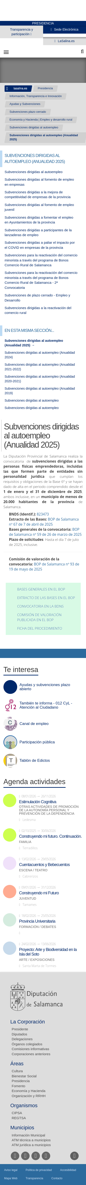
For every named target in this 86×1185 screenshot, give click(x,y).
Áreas (16, 1063)
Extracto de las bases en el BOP (46, 597)
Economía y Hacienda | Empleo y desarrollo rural (41, 119)
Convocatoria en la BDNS (40, 606)
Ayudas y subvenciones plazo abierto (44, 687)
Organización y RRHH (29, 1096)
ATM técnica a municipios (31, 1140)
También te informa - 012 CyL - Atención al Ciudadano (45, 705)
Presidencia (45, 88)
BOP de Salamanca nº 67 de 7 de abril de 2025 (44, 522)
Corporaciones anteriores (31, 1054)
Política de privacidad (39, 1170)
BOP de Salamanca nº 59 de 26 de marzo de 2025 (45, 532)
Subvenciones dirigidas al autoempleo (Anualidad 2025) (44, 137)
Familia (25, 842)
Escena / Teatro (33, 870)
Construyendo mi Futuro (39, 893)
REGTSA (19, 1118)
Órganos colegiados (27, 1044)
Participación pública (37, 742)
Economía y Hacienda (28, 1091)
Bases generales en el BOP (41, 589)
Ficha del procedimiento (39, 628)
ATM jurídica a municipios (31, 1145)
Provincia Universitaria (37, 921)
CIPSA (17, 1113)
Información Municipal (28, 1135)
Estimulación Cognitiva (37, 802)
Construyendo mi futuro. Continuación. (50, 836)
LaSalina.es (66, 41)
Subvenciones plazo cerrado (28, 111)
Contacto (56, 1178)
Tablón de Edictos (34, 761)
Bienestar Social (24, 1076)
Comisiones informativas (30, 1049)
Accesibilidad (68, 1170)
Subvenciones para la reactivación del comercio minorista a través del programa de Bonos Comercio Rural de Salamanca (41, 260)
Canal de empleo (34, 724)
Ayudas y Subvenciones (25, 104)
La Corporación (27, 1022)
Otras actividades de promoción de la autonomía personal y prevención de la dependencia (49, 810)
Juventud (27, 898)
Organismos (24, 1105)
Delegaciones (22, 1039)
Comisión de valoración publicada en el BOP (39, 617)
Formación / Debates (37, 927)
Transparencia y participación (21, 32)
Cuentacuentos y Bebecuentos (44, 864)
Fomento (18, 1086)
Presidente (20, 1029)
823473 (43, 514)
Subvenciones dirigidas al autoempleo (34, 127)
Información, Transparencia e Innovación (36, 96)
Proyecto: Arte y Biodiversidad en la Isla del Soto (48, 951)
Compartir (5, 653)
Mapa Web (10, 1178)
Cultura (17, 1071)
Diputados (19, 1034)
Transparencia (34, 1178)
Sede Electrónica (65, 29)
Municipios (22, 1127)
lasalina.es (20, 88)
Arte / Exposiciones (37, 960)
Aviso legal (10, 1170)
